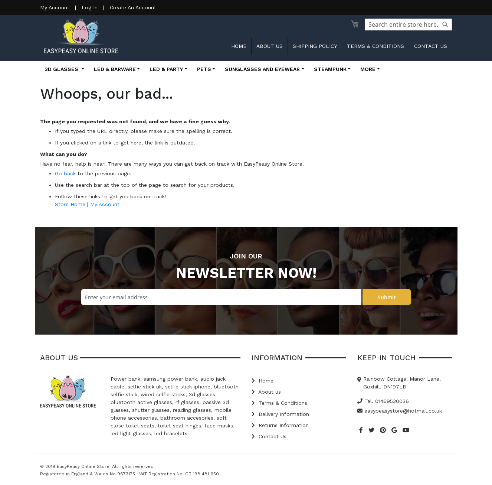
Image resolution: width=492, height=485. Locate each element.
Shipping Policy (315, 46)
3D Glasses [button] (62, 69)
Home (238, 46)
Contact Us (269, 436)
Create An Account (133, 7)
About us (269, 46)
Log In (90, 7)
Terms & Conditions (375, 46)
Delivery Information (280, 414)
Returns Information (280, 425)
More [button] (367, 69)
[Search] (445, 24)
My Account (54, 7)
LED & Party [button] (166, 69)
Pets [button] (204, 69)
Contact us (430, 46)
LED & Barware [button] (115, 69)
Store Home (70, 204)
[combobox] (408, 24)
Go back (65, 173)
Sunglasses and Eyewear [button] (262, 69)
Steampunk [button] (330, 69)
